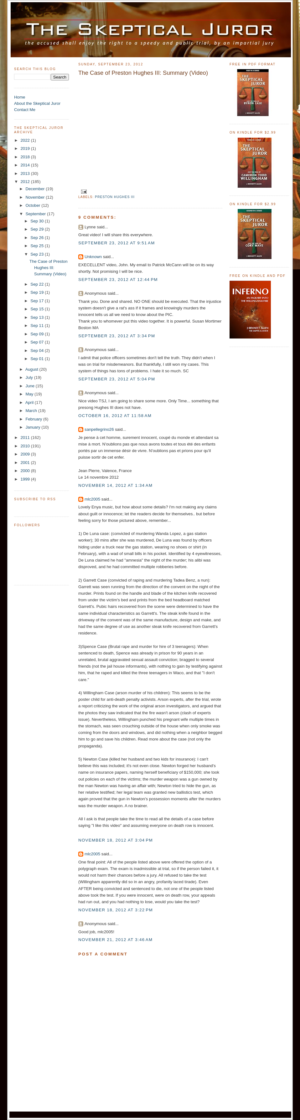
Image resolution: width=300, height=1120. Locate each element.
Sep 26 (37, 237)
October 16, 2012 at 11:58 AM (115, 415)
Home (19, 97)
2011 (25, 437)
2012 (25, 181)
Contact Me (24, 109)
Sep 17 (37, 300)
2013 (25, 173)
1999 (25, 479)
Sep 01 (37, 358)
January (33, 427)
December (35, 188)
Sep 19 (37, 292)
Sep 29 (37, 229)
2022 (25, 140)
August (32, 369)
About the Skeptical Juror (37, 103)
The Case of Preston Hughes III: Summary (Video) (48, 267)
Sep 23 (37, 254)
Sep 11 (37, 325)
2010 (25, 446)
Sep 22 (37, 284)
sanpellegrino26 (99, 429)
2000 (25, 470)
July (29, 377)
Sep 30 (37, 221)
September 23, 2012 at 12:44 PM (118, 279)
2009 (25, 454)
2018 (25, 157)
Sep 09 (37, 334)
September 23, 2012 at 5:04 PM (116, 379)
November (35, 197)
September (36, 213)
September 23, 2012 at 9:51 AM (116, 243)
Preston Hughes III (115, 197)
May (29, 394)
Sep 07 (37, 342)
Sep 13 (37, 317)
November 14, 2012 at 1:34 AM (115, 485)
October (33, 205)
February (34, 419)
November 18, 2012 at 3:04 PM (115, 840)
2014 (25, 165)
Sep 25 (37, 245)
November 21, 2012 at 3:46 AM (115, 939)
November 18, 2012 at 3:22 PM (115, 910)
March (31, 410)
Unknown (93, 256)
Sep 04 (37, 350)
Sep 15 (37, 309)
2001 (25, 462)
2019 (25, 148)
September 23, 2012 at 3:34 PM (116, 335)
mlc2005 (92, 499)
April (30, 402)
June (30, 386)
